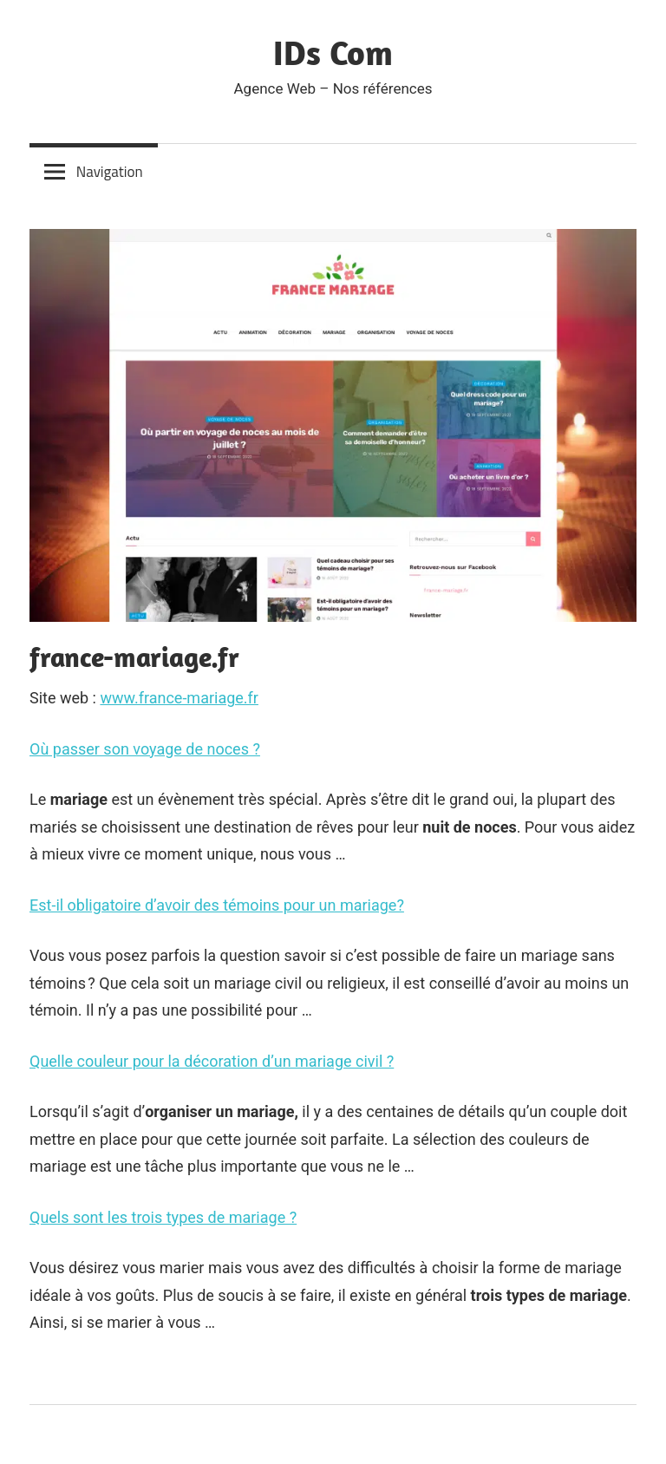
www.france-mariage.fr (179, 698)
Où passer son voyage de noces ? (144, 749)
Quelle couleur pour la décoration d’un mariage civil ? (211, 1061)
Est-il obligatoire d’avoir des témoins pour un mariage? (216, 905)
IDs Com (333, 52)
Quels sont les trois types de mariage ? (163, 1217)
